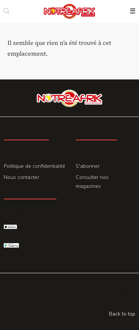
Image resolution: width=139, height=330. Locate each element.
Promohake (120, 291)
